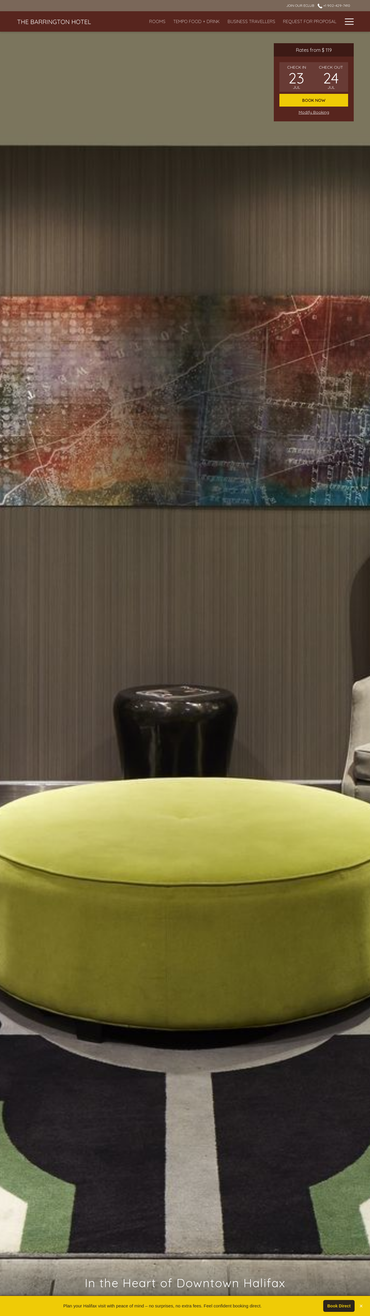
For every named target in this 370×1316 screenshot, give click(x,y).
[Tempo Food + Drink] (170, 21)
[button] (296, 77)
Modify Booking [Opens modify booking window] (314, 112)
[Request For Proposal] (283, 21)
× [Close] (361, 1306)
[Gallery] (327, 21)
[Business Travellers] (224, 21)
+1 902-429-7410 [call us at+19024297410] (334, 5)
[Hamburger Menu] (347, 21)
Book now (313, 100)
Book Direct (339, 1306)
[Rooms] (131, 21)
